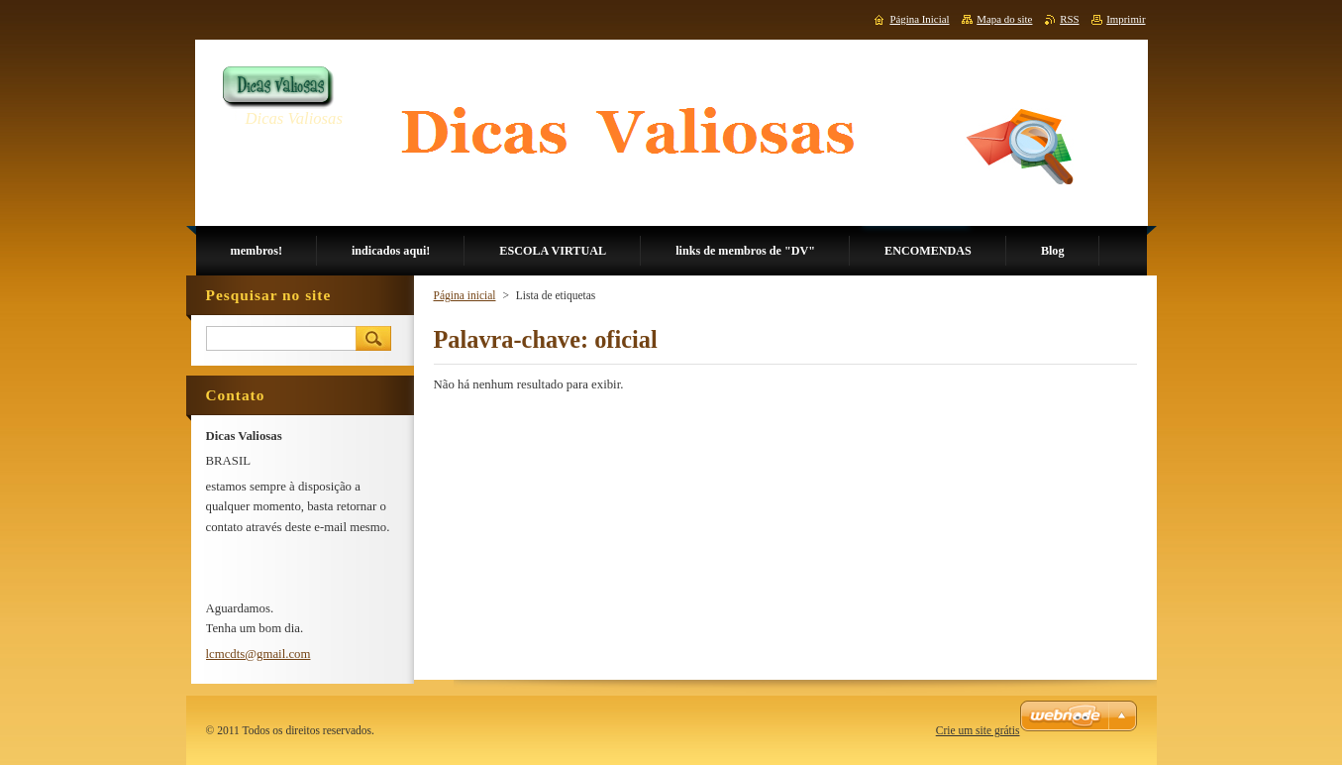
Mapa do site (1004, 19)
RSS (1069, 19)
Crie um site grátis (978, 730)
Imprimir (1125, 19)
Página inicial (465, 295)
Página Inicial (919, 19)
